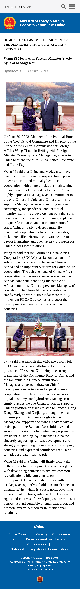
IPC (17, 7)
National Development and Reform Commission (39, 541)
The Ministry (28, 39)
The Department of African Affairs (33, 44)
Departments (54, 39)
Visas (27, 7)
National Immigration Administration (39, 549)
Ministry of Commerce (52, 534)
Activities (12, 49)
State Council (19, 534)
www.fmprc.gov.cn (47, 558)
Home (8, 39)
